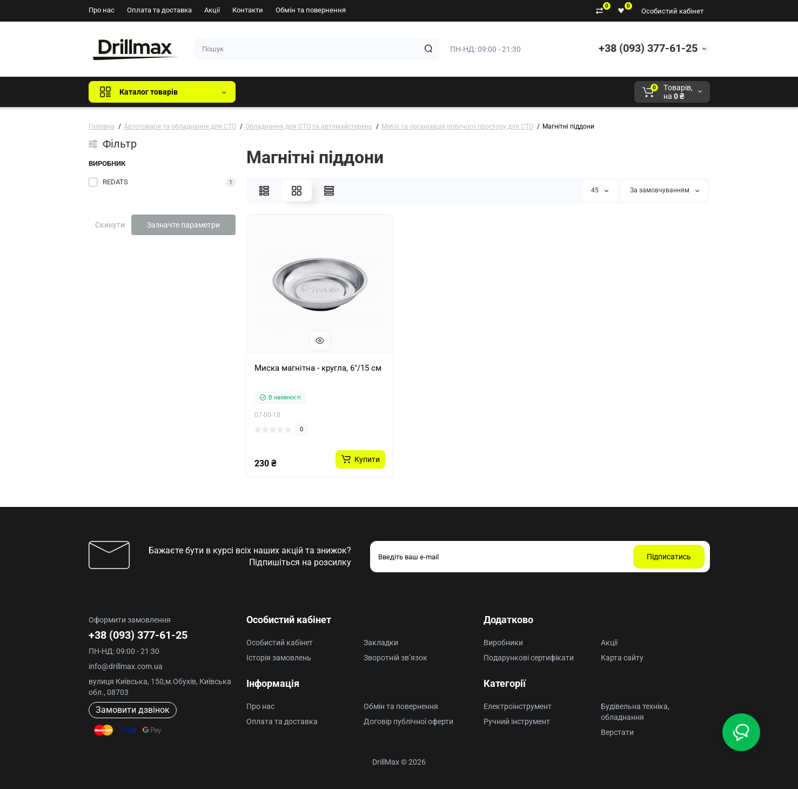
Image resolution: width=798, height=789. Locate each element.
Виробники (503, 642)
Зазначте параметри (183, 224)
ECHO (394, 92)
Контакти (247, 10)
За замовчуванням (664, 190)
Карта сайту (622, 657)
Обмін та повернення (311, 10)
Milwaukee (469, 92)
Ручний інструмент (517, 721)
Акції (212, 10)
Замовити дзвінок (133, 710)
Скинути (110, 224)
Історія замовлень (278, 657)
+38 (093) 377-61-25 (648, 48)
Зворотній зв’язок (395, 657)
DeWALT (354, 92)
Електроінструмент (518, 706)
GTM (316, 92)
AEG (427, 92)
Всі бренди (273, 92)
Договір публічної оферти (408, 721)
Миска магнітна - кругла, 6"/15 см (317, 368)
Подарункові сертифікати (529, 657)
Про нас (102, 10)
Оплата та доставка (159, 10)
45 (599, 190)
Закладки (381, 642)
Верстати (617, 732)
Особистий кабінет (672, 11)
